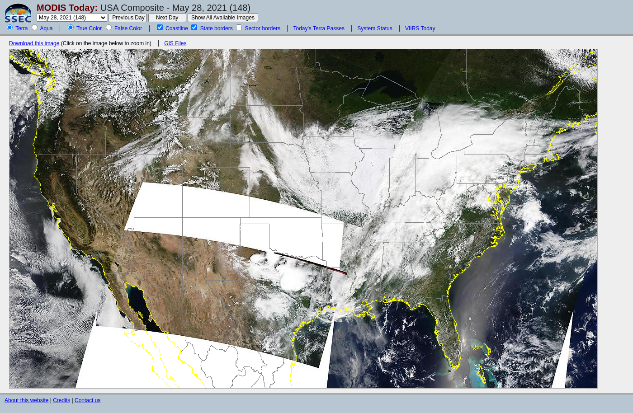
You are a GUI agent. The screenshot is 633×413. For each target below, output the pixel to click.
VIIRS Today (420, 28)
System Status (374, 28)
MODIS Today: (67, 8)
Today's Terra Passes (318, 28)
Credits (61, 400)
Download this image (34, 43)
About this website (26, 400)
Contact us (87, 400)
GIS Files (175, 43)
